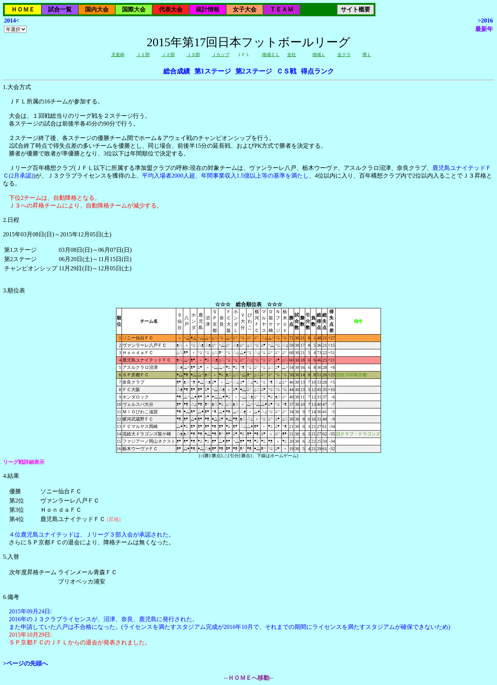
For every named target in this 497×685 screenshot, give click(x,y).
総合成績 (176, 71)
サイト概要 (355, 9)
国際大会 (134, 9)
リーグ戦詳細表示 (23, 462)
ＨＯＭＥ (23, 9)
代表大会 (171, 9)
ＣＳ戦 (286, 71)
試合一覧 (60, 9)
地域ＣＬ (271, 54)
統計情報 (207, 9)
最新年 (484, 29)
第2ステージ (253, 71)
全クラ (344, 54)
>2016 (485, 20)
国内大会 (97, 9)
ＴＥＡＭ (281, 9)
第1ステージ (212, 71)
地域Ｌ (319, 54)
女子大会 (244, 9)
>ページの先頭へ (25, 663)
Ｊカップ (220, 54)
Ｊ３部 (193, 54)
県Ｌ (366, 54)
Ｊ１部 (143, 54)
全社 (291, 54)
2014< (11, 20)
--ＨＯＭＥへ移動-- (248, 678)
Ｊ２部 (168, 54)
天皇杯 (118, 54)
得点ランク (317, 71)
